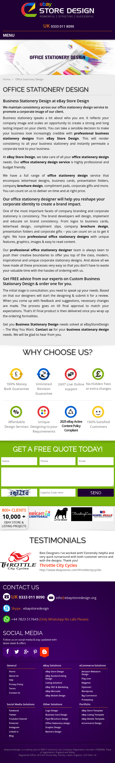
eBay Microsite (52, 691)
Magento (86, 682)
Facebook (7, 652)
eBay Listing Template (93, 714)
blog (44, 652)
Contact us (44, 329)
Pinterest (13, 723)
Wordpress (87, 691)
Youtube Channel (18, 718)
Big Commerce (89, 695)
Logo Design (51, 710)
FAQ (11, 680)
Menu (9, 35)
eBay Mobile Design (55, 695)
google (25, 652)
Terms (12, 688)
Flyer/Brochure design (56, 718)
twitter (16, 652)
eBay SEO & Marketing (56, 687)
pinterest (35, 652)
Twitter (12, 714)
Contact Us (14, 692)
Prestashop (87, 699)
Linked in (13, 731)
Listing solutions (53, 682)
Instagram (14, 727)
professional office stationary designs (58, 236)
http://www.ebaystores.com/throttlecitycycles (70, 570)
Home (6, 79)
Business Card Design (56, 714)
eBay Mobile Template (93, 718)
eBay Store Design (63, 138)
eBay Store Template (92, 710)
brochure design (30, 186)
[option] (39, 514)
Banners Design (53, 731)
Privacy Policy (16, 684)
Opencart (86, 687)
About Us (13, 675)
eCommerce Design (92, 723)
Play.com (86, 678)
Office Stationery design (57, 723)
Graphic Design (53, 727)
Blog (11, 735)
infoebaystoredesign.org (76, 597)
